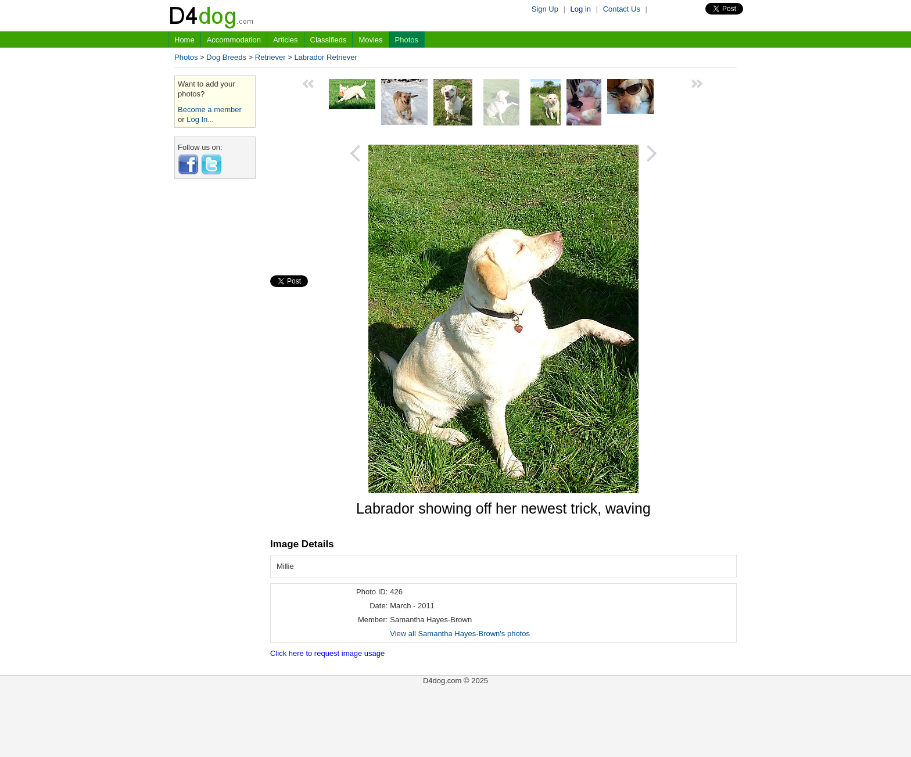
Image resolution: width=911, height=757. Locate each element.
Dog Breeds (226, 57)
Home (184, 39)
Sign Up (545, 9)
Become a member (210, 109)
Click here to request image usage (327, 653)
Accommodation (234, 39)
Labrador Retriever (325, 57)
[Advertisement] (215, 362)
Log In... (200, 119)
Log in (581, 9)
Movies (370, 39)
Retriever (270, 57)
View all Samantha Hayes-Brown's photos (460, 633)
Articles (285, 39)
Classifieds (328, 39)
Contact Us (621, 9)
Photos (406, 39)
